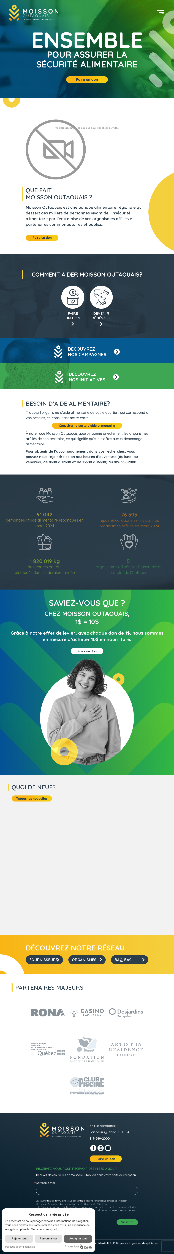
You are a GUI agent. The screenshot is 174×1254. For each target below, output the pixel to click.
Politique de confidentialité (20, 1246)
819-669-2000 (100, 1138)
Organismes (87, 959)
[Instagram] (100, 1148)
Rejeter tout (19, 1238)
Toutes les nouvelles (32, 799)
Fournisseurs (44, 959)
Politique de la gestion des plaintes (135, 1243)
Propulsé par (78, 1246)
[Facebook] (93, 1148)
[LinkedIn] (108, 1148)
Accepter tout (78, 1238)
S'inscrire (127, 1222)
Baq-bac (130, 959)
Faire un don (87, 79)
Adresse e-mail (45, 1183)
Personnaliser (48, 1238)
